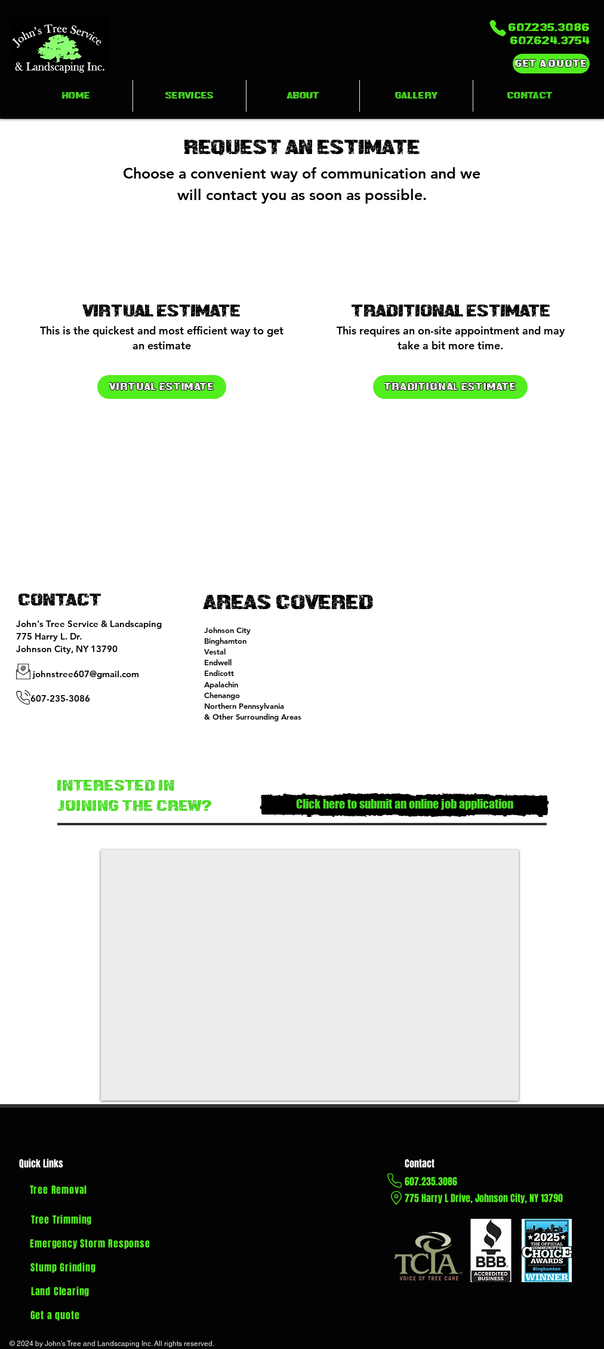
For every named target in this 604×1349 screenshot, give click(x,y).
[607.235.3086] (523, 27)
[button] (189, 96)
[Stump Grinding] (63, 1268)
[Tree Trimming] (61, 1220)
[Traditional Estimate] (450, 387)
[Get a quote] (55, 1316)
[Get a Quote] (551, 63)
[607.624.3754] (536, 40)
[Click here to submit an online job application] (404, 805)
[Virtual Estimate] (161, 387)
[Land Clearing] (60, 1292)
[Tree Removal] (58, 1189)
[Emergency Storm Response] (90, 1244)
